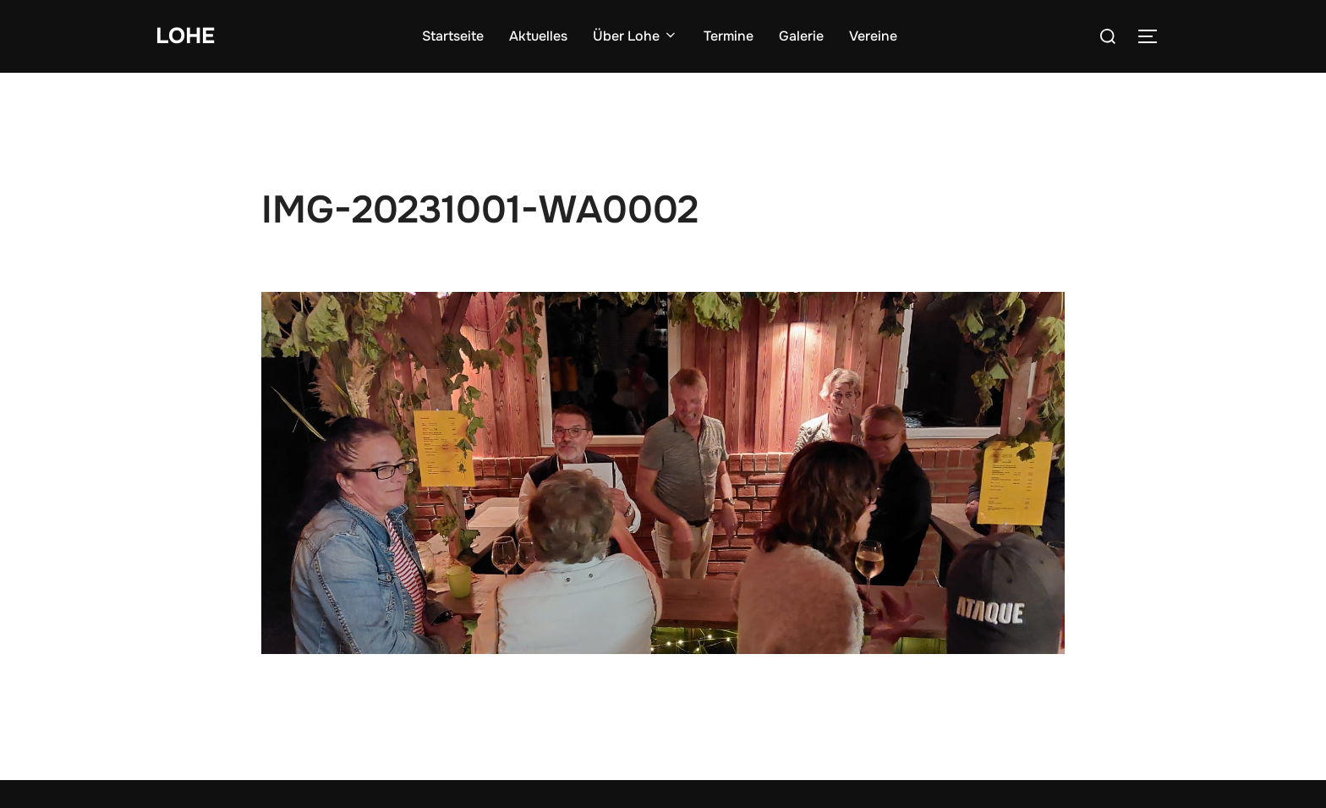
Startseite (453, 36)
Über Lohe (635, 36)
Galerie (801, 36)
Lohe (185, 36)
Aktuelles (538, 36)
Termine (728, 36)
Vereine (873, 36)
